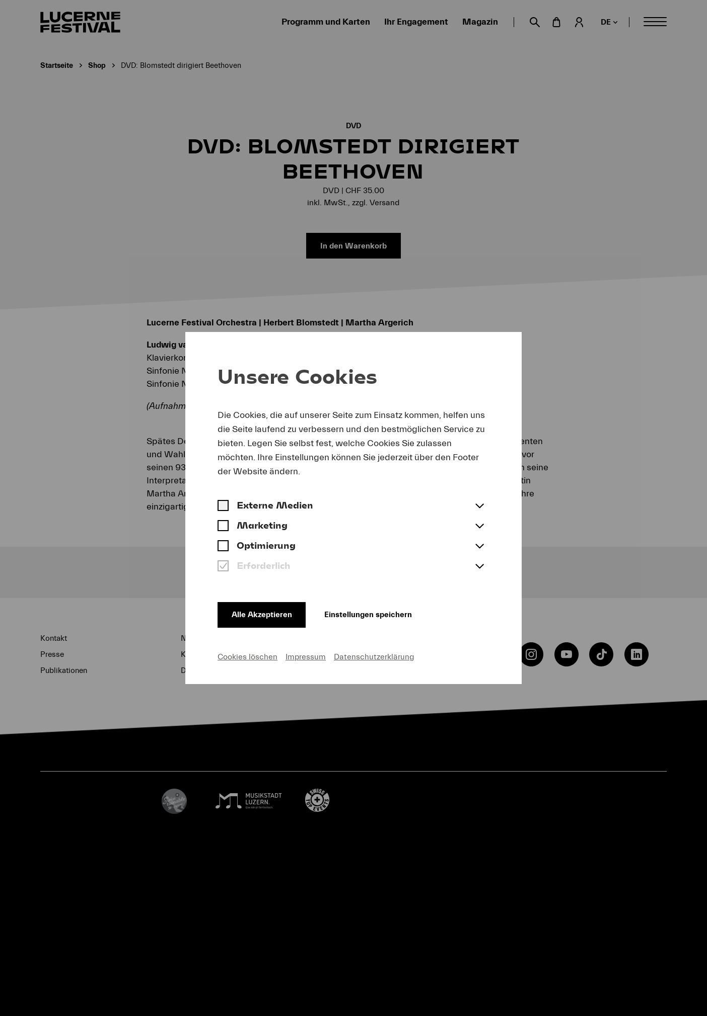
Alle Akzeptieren (264, 612)
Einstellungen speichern (380, 612)
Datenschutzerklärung (374, 655)
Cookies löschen (247, 655)
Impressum (306, 655)
